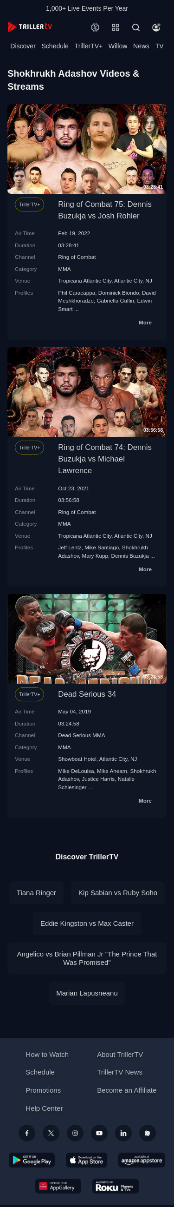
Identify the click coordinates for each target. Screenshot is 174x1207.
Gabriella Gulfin (115, 300)
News (141, 46)
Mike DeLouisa (76, 771)
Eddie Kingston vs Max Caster (87, 923)
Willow (118, 46)
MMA (64, 269)
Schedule (55, 46)
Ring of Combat (77, 257)
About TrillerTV (120, 1054)
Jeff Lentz (69, 547)
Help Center (44, 1108)
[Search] (136, 27)
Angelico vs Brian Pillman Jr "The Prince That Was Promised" (87, 958)
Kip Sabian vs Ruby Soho (117, 893)
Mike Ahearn (112, 771)
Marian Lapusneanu (87, 993)
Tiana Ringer (36, 893)
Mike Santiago (101, 547)
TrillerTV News (119, 1072)
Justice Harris (98, 779)
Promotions (43, 1090)
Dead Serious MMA (81, 735)
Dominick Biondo (118, 293)
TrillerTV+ (89, 46)
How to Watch (47, 1054)
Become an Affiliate (126, 1090)
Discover (22, 46)
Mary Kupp (95, 556)
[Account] (156, 27)
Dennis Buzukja (129, 556)
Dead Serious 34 (87, 694)
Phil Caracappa (76, 293)
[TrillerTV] (29, 27)
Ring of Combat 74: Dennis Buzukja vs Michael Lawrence (104, 459)
